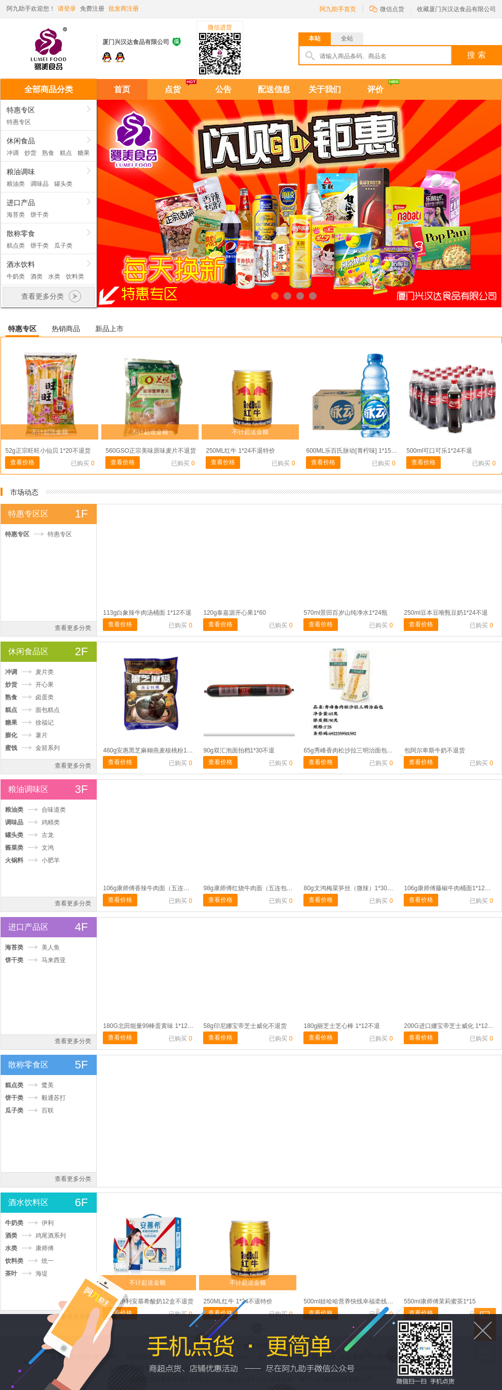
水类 (54, 276)
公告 (223, 89)
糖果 (84, 152)
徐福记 (44, 722)
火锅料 (14, 860)
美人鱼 (51, 947)
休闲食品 (21, 141)
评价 (375, 89)
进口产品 (21, 202)
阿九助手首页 (338, 9)
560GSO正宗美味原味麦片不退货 (151, 450)
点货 (173, 89)
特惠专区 (21, 110)
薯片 (41, 735)
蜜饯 (11, 747)
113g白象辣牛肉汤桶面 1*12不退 (147, 612)
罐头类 (63, 183)
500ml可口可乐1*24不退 (439, 450)
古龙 (48, 835)
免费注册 (92, 8)
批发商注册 (123, 8)
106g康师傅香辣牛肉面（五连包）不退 (155, 888)
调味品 (39, 183)
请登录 (67, 8)
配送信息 (274, 89)
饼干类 (39, 214)
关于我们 (324, 89)
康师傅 (44, 1248)
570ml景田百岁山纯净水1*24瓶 (346, 612)
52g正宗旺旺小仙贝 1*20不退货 (48, 450)
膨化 (11, 735)
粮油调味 (21, 172)
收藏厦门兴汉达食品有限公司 (456, 9)
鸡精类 (51, 822)
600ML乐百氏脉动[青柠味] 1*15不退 (354, 450)
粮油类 (16, 183)
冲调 (13, 152)
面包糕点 (47, 709)
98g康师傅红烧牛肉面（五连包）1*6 (253, 888)
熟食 (48, 152)
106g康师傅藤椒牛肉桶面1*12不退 (450, 888)
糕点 (66, 152)
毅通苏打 (54, 1097)
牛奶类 (16, 276)
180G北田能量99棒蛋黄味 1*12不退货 (154, 1025)
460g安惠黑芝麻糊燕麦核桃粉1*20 (149, 750)
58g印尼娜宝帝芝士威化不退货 (245, 1025)
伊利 (48, 1222)
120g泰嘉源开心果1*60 (235, 612)
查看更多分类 (73, 627)
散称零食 (21, 233)
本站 (314, 38)
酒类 (36, 276)
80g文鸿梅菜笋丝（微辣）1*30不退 (352, 888)
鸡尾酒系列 (50, 1235)
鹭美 (48, 1085)
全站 (347, 38)
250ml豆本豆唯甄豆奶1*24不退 (446, 612)
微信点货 (386, 8)
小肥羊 (51, 860)
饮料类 (75, 276)
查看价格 (22, 462)
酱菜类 (14, 847)
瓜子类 (63, 245)
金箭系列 (47, 747)
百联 (48, 1110)
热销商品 (66, 329)
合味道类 (54, 809)
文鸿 (48, 847)
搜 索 (476, 55)
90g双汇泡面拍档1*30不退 (239, 750)
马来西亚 (54, 960)
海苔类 (16, 214)
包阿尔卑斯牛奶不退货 (434, 750)
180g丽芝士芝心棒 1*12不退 (342, 1025)
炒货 (30, 152)
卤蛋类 (44, 697)
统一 (48, 1260)
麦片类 (44, 672)
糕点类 (16, 245)
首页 (122, 89)
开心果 (44, 684)
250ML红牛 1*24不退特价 (241, 450)
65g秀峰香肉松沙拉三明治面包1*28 (352, 750)
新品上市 (109, 329)
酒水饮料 (21, 264)
